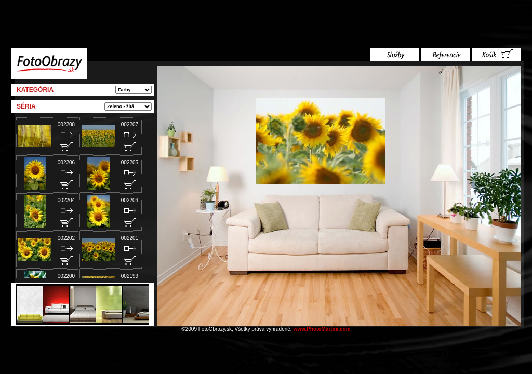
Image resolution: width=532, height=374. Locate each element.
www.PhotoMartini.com (321, 329)
